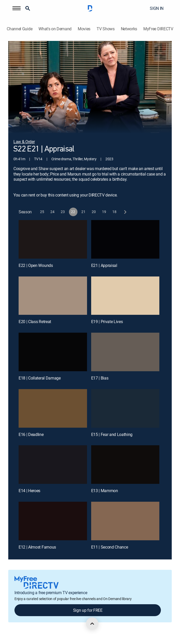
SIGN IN (156, 8)
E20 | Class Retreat (35, 321)
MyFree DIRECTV (158, 29)
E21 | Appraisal (104, 265)
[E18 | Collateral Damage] (53, 352)
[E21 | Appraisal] (125, 239)
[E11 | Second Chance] (125, 521)
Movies (84, 29)
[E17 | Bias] (125, 352)
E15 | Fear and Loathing (112, 434)
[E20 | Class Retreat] (53, 295)
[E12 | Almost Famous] (53, 521)
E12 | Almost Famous (37, 547)
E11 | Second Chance (109, 547)
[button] (16, 8)
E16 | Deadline (31, 434)
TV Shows (105, 29)
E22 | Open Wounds (36, 265)
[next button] (125, 212)
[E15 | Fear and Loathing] (125, 408)
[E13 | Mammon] (125, 464)
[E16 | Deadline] (53, 408)
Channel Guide (19, 29)
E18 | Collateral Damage (40, 378)
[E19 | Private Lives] (125, 295)
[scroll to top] (92, 623)
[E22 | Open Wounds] (53, 239)
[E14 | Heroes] (53, 464)
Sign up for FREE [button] (88, 610)
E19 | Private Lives (107, 321)
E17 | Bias (99, 378)
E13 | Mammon (104, 490)
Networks (129, 29)
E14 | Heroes (29, 490)
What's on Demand (55, 29)
